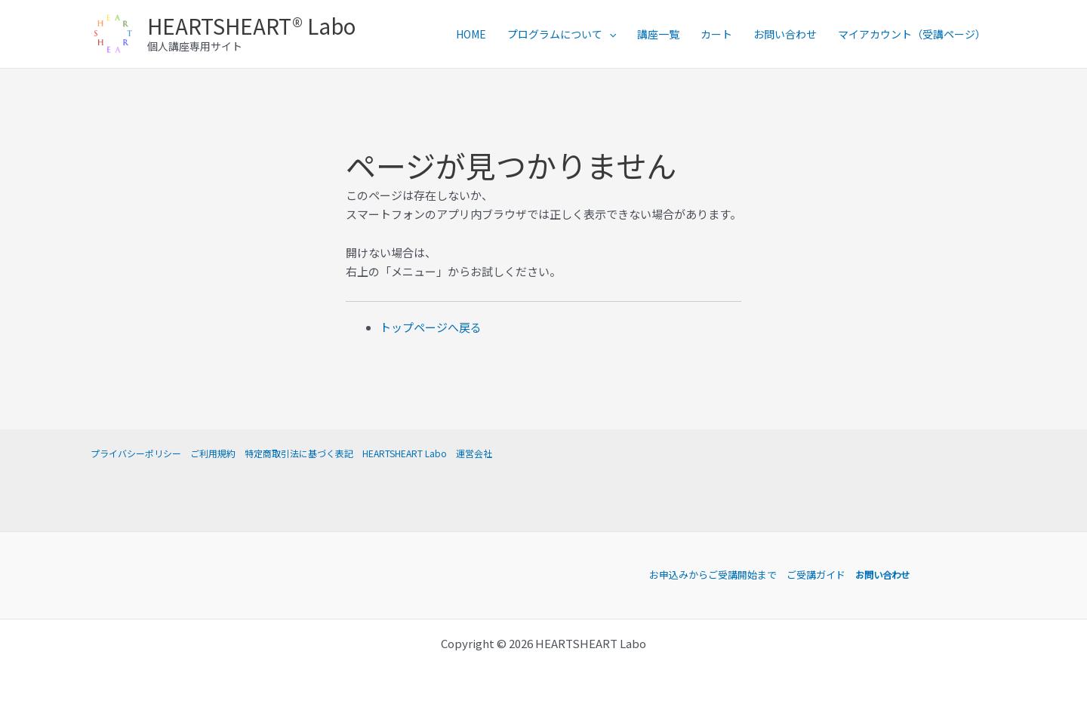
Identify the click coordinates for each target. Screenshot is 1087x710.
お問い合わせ (785, 33)
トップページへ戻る (431, 327)
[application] (609, 34)
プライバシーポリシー (136, 453)
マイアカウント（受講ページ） (912, 33)
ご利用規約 (213, 453)
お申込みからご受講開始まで (710, 574)
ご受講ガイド (813, 574)
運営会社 (474, 453)
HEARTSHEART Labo (404, 453)
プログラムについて (561, 34)
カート (716, 33)
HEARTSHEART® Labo (251, 26)
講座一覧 (658, 33)
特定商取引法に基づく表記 (299, 453)
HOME (471, 33)
